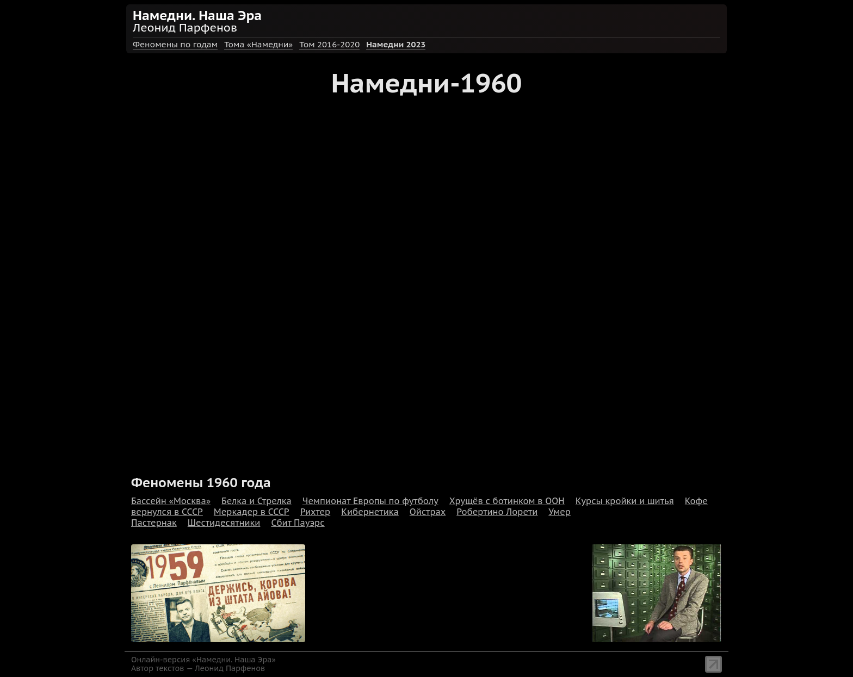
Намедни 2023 (395, 44)
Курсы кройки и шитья (625, 500)
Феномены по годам (175, 44)
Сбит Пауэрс (297, 522)
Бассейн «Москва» (171, 500)
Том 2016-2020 (329, 44)
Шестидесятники (224, 522)
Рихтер (315, 511)
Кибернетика (370, 511)
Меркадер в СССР (251, 511)
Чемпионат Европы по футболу (370, 500)
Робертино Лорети (496, 511)
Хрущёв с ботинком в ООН (507, 500)
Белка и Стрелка (256, 500)
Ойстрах (428, 511)
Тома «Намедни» (258, 44)
